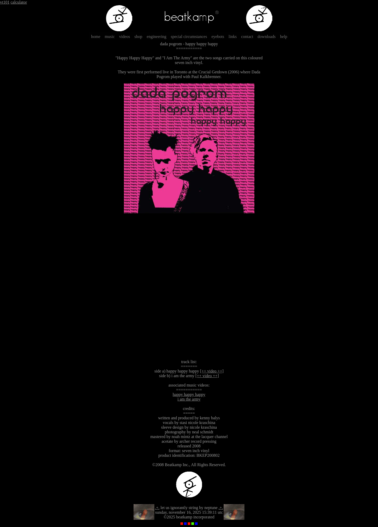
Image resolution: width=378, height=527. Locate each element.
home (95, 36)
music (110, 36)
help (283, 36)
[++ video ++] (212, 371)
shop (138, 36)
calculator (18, 2)
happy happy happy (189, 394)
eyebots (217, 36)
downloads (266, 36)
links (233, 36)
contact (247, 36)
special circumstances (189, 36)
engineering (157, 36)
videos (124, 36)
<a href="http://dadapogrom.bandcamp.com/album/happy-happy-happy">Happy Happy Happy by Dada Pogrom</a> (189, 286)
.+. (157, 507)
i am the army (189, 399)
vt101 (4, 2)
